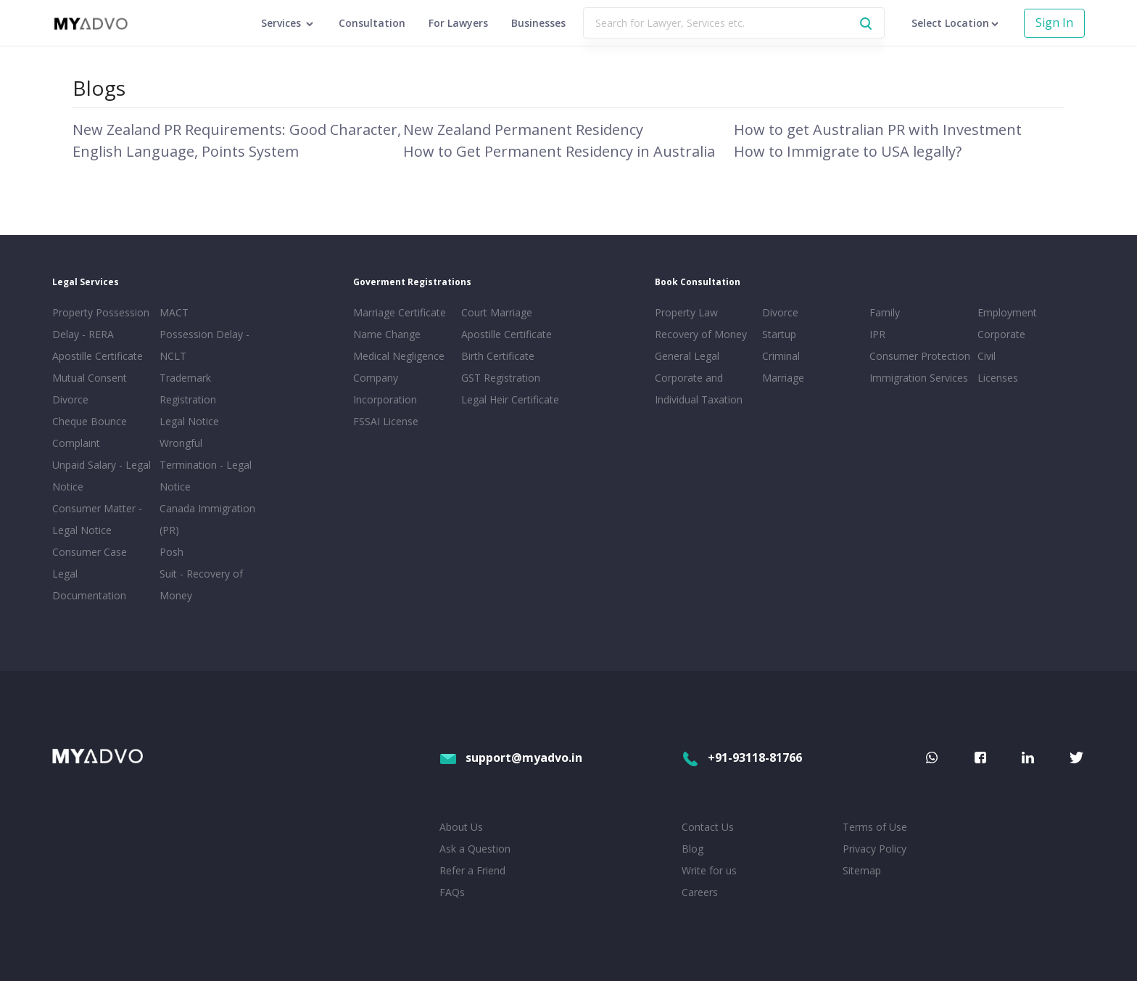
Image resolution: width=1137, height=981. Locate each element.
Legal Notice (189, 421)
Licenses (997, 378)
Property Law (686, 312)
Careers (700, 892)
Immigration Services (918, 378)
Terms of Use (875, 827)
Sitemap (862, 870)
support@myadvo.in (510, 757)
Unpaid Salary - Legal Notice (101, 475)
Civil (986, 356)
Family (884, 312)
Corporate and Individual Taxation (699, 388)
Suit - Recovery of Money (201, 584)
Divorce (780, 312)
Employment (1007, 312)
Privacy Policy (874, 848)
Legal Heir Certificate (510, 399)
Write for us (709, 870)
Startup (779, 334)
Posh (171, 552)
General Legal (687, 356)
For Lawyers (458, 23)
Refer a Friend (472, 870)
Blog (692, 848)
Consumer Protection (919, 356)
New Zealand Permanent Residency (523, 129)
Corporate (1001, 334)
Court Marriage (496, 312)
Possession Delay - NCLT (204, 345)
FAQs (452, 892)
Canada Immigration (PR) (207, 519)
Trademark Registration (188, 388)
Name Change (387, 334)
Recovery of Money (701, 334)
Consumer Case (89, 552)
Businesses (538, 23)
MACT (174, 312)
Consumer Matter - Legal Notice (97, 519)
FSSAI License (385, 421)
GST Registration (500, 378)
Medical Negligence (399, 356)
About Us (461, 827)
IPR (877, 334)
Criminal (781, 356)
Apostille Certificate (97, 356)
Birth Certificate (497, 356)
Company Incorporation (385, 388)
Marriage (783, 378)
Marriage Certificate (399, 312)
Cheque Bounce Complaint (89, 432)
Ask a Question (474, 848)
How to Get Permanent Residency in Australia (559, 151)
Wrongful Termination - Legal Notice (206, 464)
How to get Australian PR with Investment (878, 129)
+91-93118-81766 (742, 757)
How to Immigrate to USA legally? (848, 151)
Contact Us (708, 827)
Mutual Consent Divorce (89, 388)
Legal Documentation (89, 584)
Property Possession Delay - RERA (100, 323)
